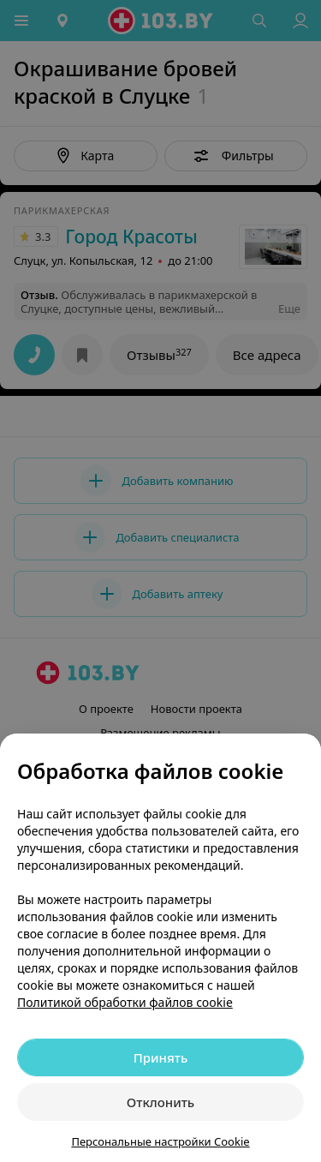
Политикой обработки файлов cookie (125, 1002)
